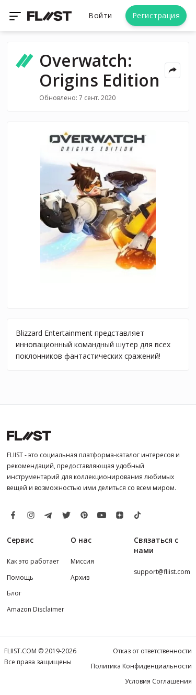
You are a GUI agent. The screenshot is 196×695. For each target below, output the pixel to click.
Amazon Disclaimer (35, 609)
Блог (14, 593)
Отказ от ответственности (152, 651)
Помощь (20, 577)
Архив (80, 577)
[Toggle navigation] (16, 15)
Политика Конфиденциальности (141, 666)
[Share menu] (172, 70)
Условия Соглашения (158, 681)
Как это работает (33, 561)
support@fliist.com (162, 571)
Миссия (82, 561)
